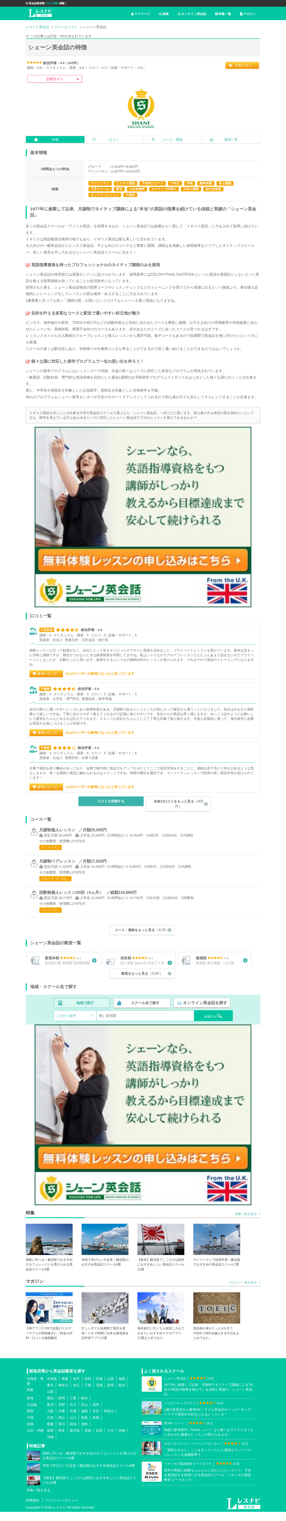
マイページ (140, 14)
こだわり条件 (66, 1025)
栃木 (122, 1394)
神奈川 (63, 1394)
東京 (50, 1394)
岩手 (76, 1387)
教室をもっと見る (142, 983)
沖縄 (50, 1446)
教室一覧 (231, 139)
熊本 (61, 1439)
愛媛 (50, 1433)
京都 (73, 1420)
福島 (122, 1387)
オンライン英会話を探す (204, 1012)
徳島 (84, 1433)
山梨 (50, 1400)
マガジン (248, 14)
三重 (73, 1407)
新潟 (50, 1413)
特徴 (55, 139)
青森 (65, 1387)
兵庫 (61, 1420)
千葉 (87, 1394)
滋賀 (84, 1420)
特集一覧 (223, 14)
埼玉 (76, 1394)
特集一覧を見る (246, 1223)
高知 (73, 1433)
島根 (96, 1426)
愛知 (50, 1407)
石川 (73, 1413)
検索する (208, 1024)
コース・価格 (172, 139)
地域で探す (85, 1012)
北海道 (52, 1387)
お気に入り (243, 65)
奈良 (96, 1420)
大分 (110, 1439)
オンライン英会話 (192, 14)
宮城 (99, 1387)
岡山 (61, 1426)
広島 (50, 1426)
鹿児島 (75, 1439)
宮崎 (122, 1439)
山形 (110, 1387)
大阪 (50, 1420)
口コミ (114, 139)
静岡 (61, 1407)
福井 (96, 1413)
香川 (61, 1433)
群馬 (110, 1394)
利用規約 (32, 1509)
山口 (73, 1426)
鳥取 (84, 1426)
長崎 (87, 1439)
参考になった (47, 674)
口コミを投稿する (111, 801)
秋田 (87, 1387)
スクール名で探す (144, 1012)
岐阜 (84, 1407)
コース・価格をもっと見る (142, 930)
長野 (61, 1413)
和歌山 (109, 1420)
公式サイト (54, 79)
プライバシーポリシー (61, 1509)
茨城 (99, 1394)
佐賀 (99, 1439)
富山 (84, 1413)
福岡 (50, 1439)
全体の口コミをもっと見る (179, 803)
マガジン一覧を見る (243, 1291)
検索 (164, 14)
